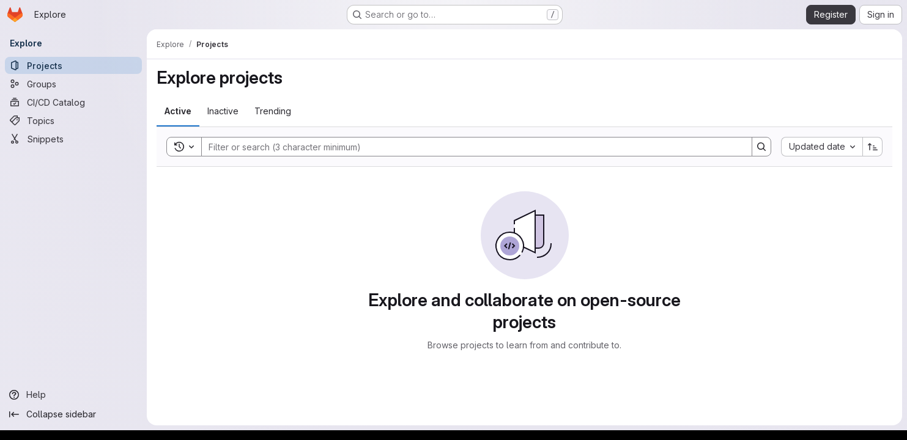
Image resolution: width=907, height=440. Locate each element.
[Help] (73, 394)
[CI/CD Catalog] (73, 102)
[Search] (471, 146)
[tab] (178, 111)
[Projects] (73, 65)
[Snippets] (73, 138)
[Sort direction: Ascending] (873, 146)
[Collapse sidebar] (73, 414)
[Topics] (73, 120)
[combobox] (821, 146)
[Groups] (73, 83)
